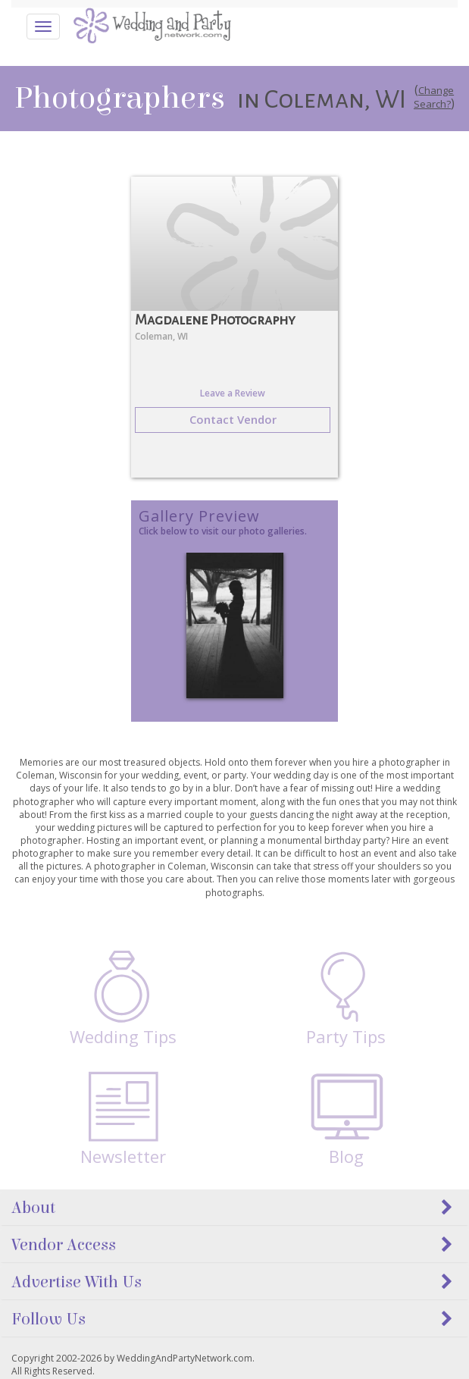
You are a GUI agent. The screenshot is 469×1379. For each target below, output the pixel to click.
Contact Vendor (233, 419)
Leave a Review (232, 393)
